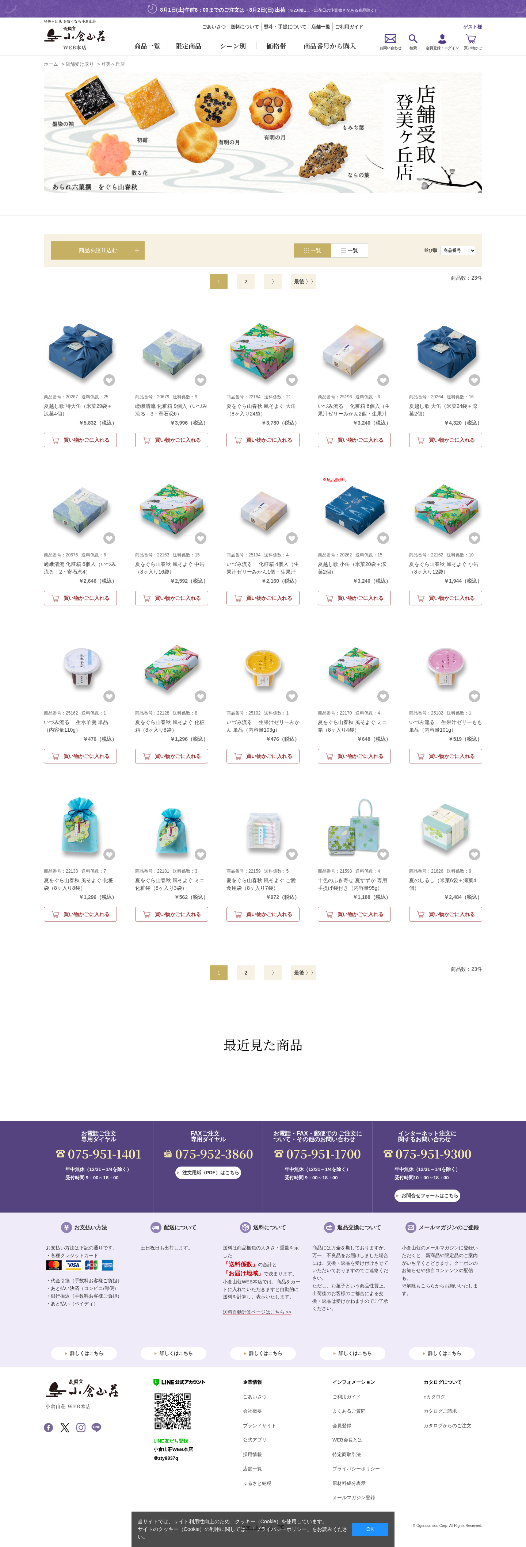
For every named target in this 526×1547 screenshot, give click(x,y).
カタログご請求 (440, 1411)
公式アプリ (255, 1440)
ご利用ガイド (349, 27)
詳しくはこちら (86, 1353)
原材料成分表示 (349, 1483)
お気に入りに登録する (109, 380)
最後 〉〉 (305, 281)
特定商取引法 (346, 1454)
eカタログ (434, 1396)
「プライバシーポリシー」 (281, 1529)
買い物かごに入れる (87, 440)
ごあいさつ (214, 27)
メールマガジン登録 (353, 1497)
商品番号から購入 (330, 45)
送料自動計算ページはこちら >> (257, 1312)
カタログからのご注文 (447, 1425)
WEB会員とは (347, 1440)
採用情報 (252, 1454)
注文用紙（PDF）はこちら (210, 1172)
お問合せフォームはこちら (429, 1195)
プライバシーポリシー (356, 1468)
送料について (244, 27)
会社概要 (252, 1411)
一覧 (353, 250)
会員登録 (341, 1425)
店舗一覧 (320, 27)
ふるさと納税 (257, 1483)
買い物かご (473, 48)
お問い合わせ (390, 48)
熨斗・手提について (285, 27)
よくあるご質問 (349, 1411)
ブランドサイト (259, 1425)
